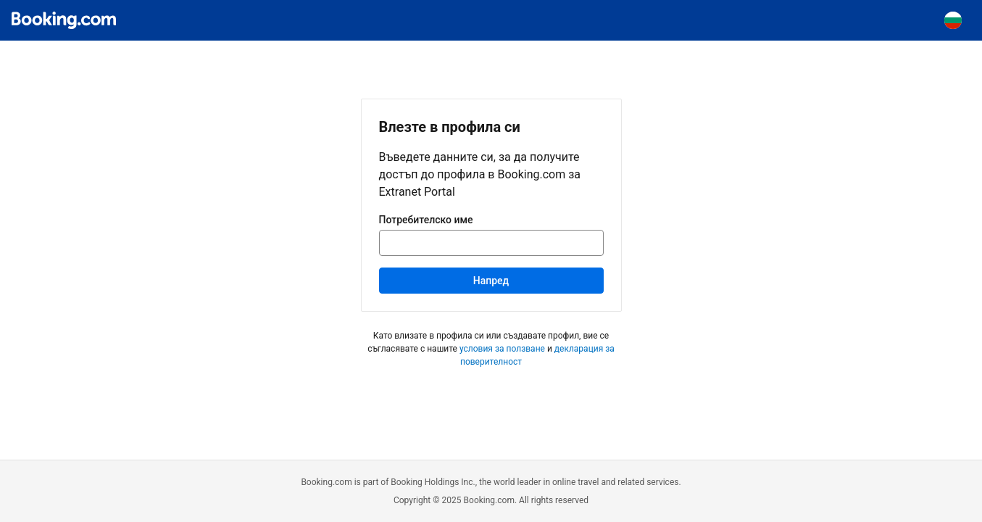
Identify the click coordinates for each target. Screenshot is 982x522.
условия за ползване (502, 349)
